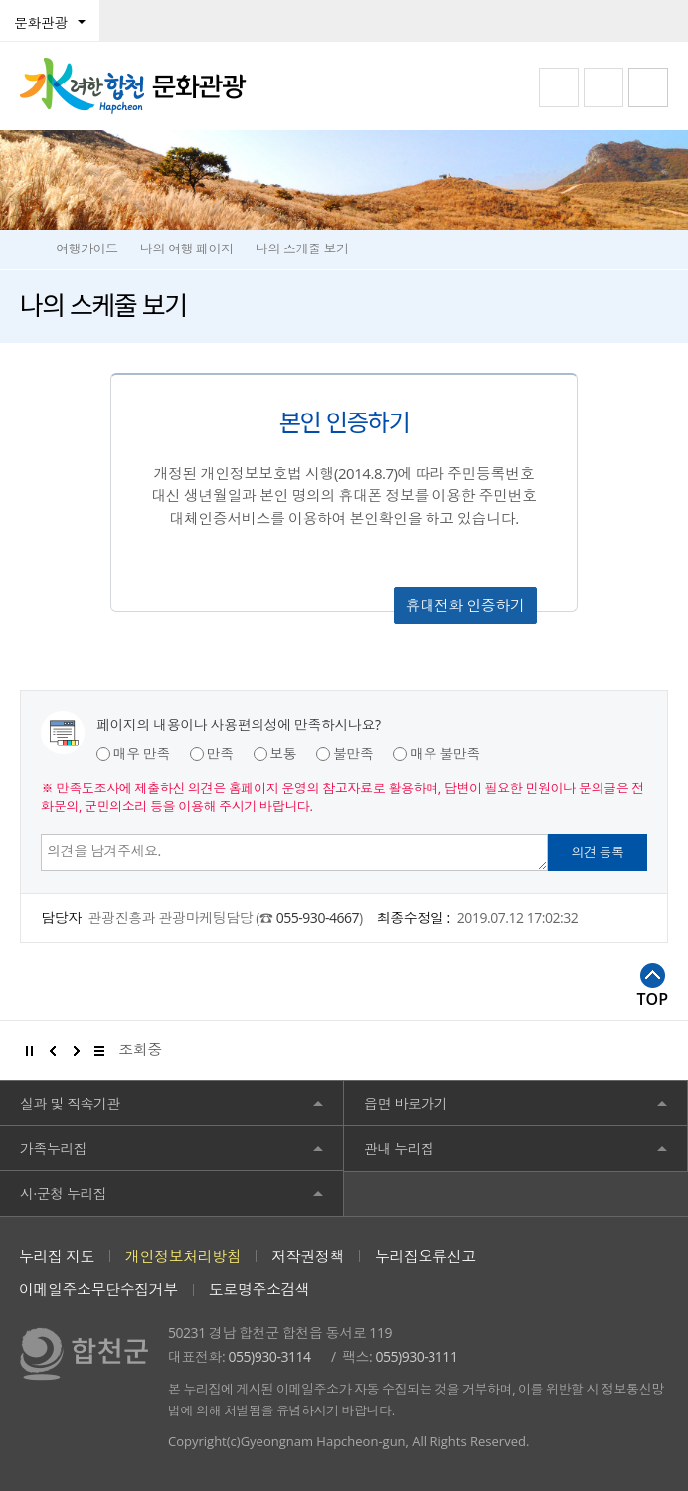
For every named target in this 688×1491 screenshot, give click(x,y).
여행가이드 (87, 248)
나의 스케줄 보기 (302, 248)
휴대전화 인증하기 (465, 605)
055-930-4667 (317, 918)
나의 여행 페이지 (187, 248)
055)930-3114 (270, 1356)
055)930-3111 (416, 1356)
